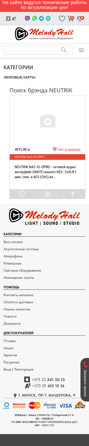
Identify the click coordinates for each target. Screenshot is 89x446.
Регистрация (23, 369)
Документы (12, 323)
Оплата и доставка (18, 301)
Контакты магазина (18, 294)
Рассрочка (11, 362)
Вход (8, 369)
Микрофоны (13, 256)
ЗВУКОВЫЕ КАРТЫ (19, 77)
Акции (8, 347)
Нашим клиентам (17, 309)
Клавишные (12, 263)
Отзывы (10, 340)
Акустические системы (21, 248)
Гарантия (10, 355)
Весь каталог (13, 241)
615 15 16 (48, 385)
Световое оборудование (22, 270)
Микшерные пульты (19, 277)
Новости (10, 316)
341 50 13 (48, 379)
